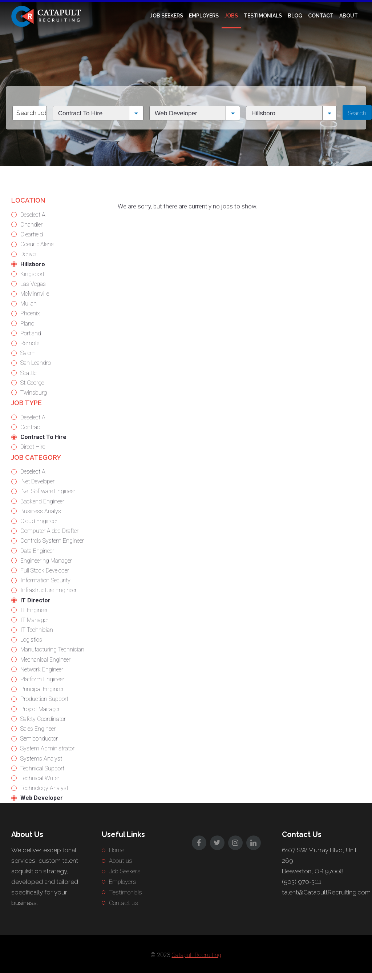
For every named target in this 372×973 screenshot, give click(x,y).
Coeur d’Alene (36, 244)
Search (357, 113)
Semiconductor (39, 738)
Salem (28, 353)
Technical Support (42, 768)
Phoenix (30, 313)
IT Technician (36, 629)
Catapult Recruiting (196, 954)
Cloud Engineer (38, 521)
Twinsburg (33, 392)
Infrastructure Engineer (48, 590)
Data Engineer (37, 550)
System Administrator (47, 748)
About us (120, 860)
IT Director (35, 600)
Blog (295, 16)
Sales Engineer (38, 728)
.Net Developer (37, 481)
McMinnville (34, 293)
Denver (28, 254)
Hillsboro (32, 264)
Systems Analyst (41, 758)
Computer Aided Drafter (49, 530)
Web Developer (41, 797)
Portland (30, 333)
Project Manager (40, 709)
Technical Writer (39, 778)
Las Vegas (33, 283)
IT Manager (34, 620)
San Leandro (35, 362)
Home (116, 850)
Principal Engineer (42, 689)
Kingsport (32, 274)
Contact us (123, 902)
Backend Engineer (42, 501)
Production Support (44, 698)
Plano (27, 323)
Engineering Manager (46, 560)
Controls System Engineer (52, 540)
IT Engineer (34, 610)
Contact (320, 16)
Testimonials (263, 16)
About (348, 16)
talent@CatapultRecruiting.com (326, 892)
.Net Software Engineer (47, 491)
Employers (204, 16)
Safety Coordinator (43, 718)
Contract (31, 427)
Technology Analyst (44, 788)
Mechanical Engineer (45, 659)
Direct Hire (32, 446)
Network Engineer (41, 669)
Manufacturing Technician (52, 649)
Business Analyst (41, 511)
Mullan (28, 303)
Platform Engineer (42, 679)
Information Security (45, 580)
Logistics (31, 639)
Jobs (231, 16)
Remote (29, 343)
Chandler (31, 224)
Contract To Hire (43, 437)
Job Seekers (166, 16)
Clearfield (31, 234)
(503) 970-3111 (301, 881)
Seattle (28, 373)
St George (32, 382)
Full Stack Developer (44, 570)
